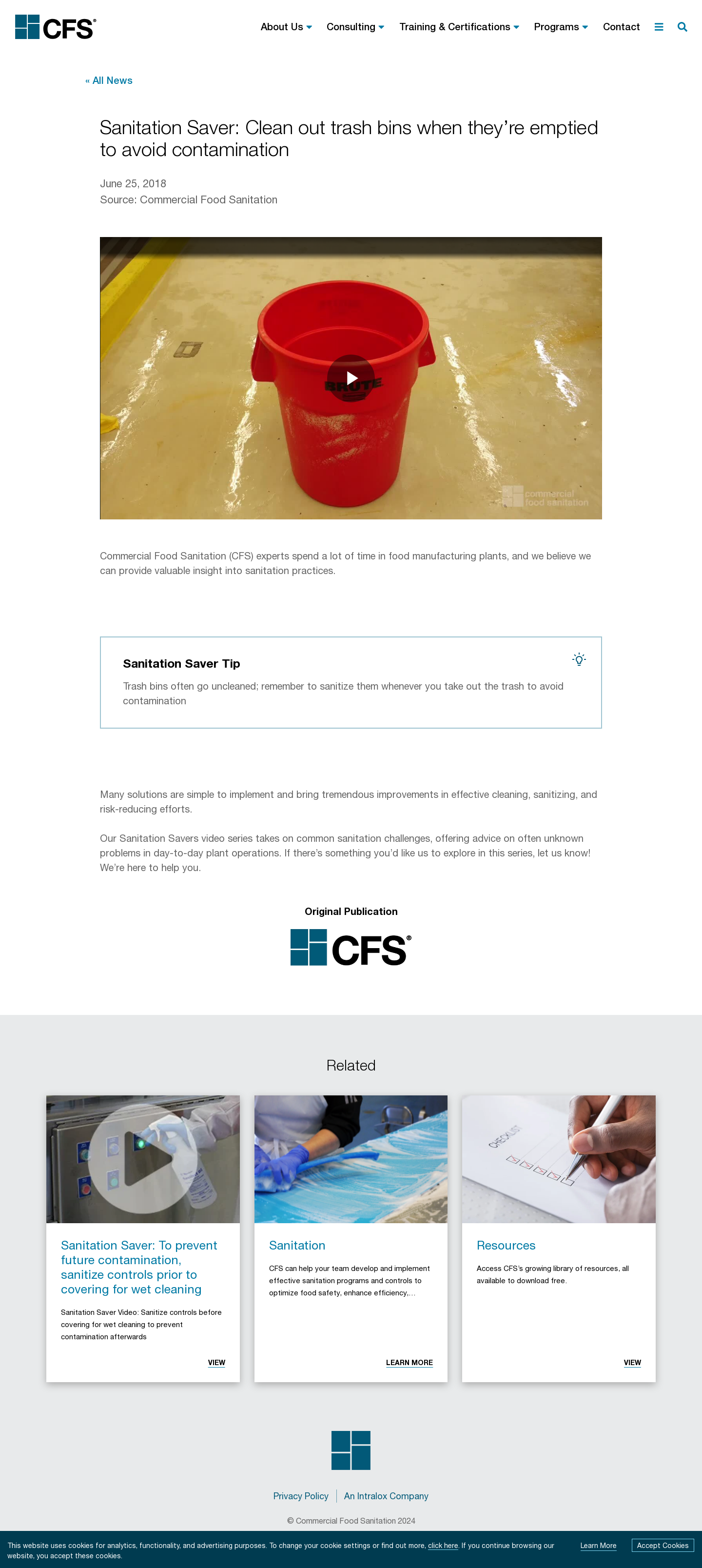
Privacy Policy (301, 1495)
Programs (556, 26)
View (216, 1362)
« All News (109, 80)
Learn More (409, 1362)
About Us (282, 26)
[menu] (659, 27)
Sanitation (297, 1245)
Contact (621, 26)
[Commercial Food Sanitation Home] (56, 27)
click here (443, 1545)
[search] (682, 27)
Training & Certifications (454, 26)
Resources (506, 1245)
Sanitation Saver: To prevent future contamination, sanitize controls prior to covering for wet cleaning (139, 1267)
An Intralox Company (386, 1495)
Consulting (351, 26)
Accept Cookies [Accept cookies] (663, 1545)
